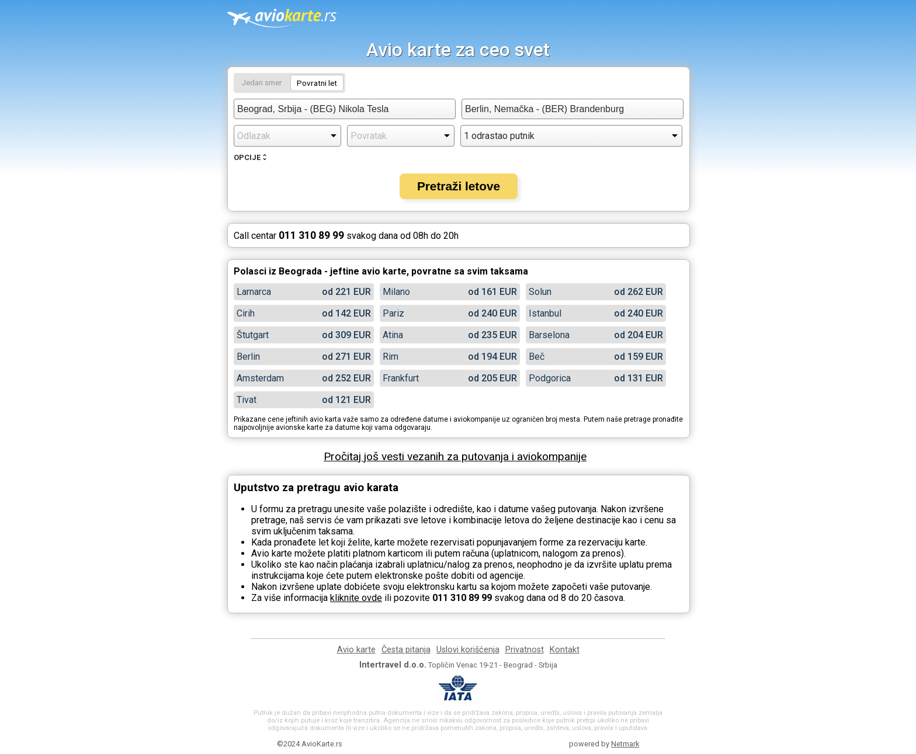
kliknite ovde (356, 597)
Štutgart (253, 334)
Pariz (393, 313)
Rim (390, 356)
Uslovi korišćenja (467, 650)
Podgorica (550, 378)
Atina (393, 334)
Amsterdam (260, 378)
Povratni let (317, 83)
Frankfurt (401, 378)
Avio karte (356, 650)
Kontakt (565, 650)
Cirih (246, 313)
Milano (396, 291)
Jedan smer (261, 82)
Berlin (248, 356)
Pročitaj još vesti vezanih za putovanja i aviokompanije (455, 456)
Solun (540, 291)
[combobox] (345, 109)
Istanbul (545, 313)
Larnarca (254, 291)
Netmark (625, 743)
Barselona (549, 334)
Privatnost (524, 650)
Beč (536, 356)
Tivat (246, 399)
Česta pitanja (406, 650)
